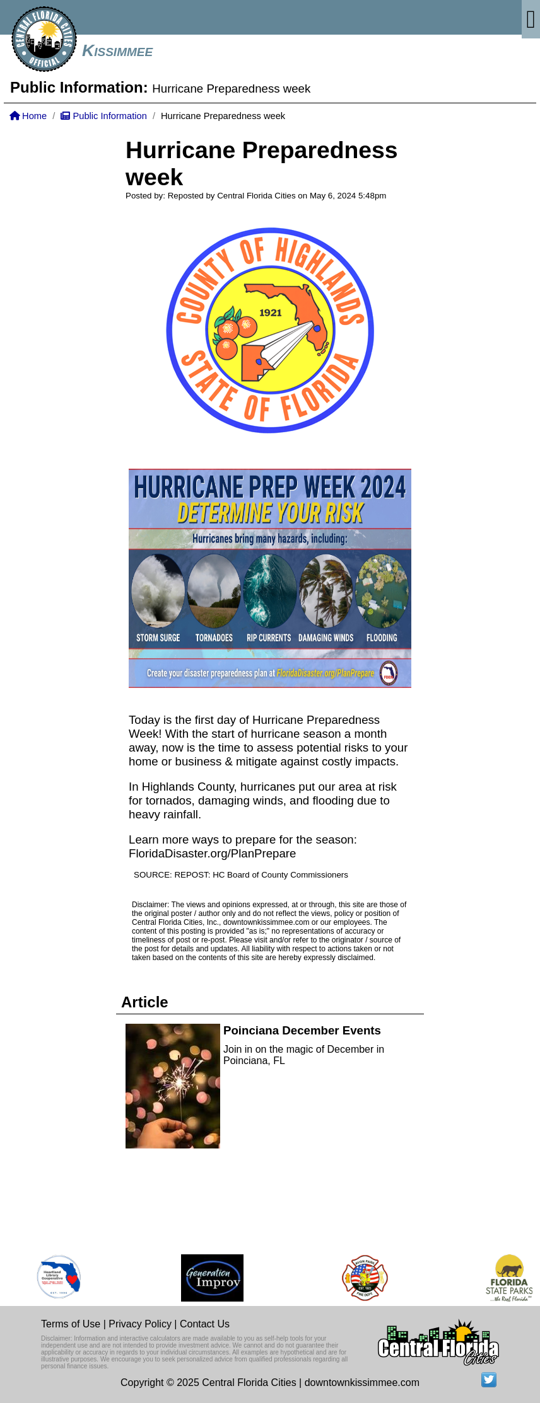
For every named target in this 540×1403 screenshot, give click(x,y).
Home (28, 116)
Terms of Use (70, 1324)
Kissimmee (117, 50)
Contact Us (205, 1324)
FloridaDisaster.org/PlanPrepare (212, 853)
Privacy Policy (140, 1324)
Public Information (103, 116)
